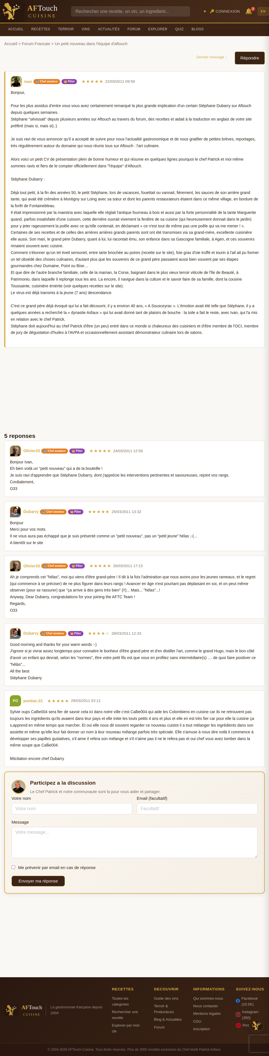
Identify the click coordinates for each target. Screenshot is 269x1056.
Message (20, 822)
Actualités (109, 29)
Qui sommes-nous (208, 998)
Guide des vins (166, 998)
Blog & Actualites (167, 1019)
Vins (86, 29)
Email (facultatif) (152, 798)
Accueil (16, 29)
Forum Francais (36, 43)
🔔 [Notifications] (249, 10)
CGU (197, 1021)
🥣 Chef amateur (47, 81)
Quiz (179, 29)
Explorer (157, 29)
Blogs (198, 29)
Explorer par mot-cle (126, 1028)
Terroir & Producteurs (164, 1009)
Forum (133, 29)
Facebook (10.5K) (247, 1001)
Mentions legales (207, 1013)
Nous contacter (205, 1006)
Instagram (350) (247, 1015)
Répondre (249, 58)
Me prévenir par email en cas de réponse (54, 867)
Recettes (40, 29)
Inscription (201, 1029)
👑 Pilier (69, 81)
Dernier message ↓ (212, 57)
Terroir (66, 29)
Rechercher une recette (125, 1015)
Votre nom (21, 798)
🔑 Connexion (225, 11)
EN (263, 11)
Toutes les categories (120, 1001)
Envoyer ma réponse (38, 881)
